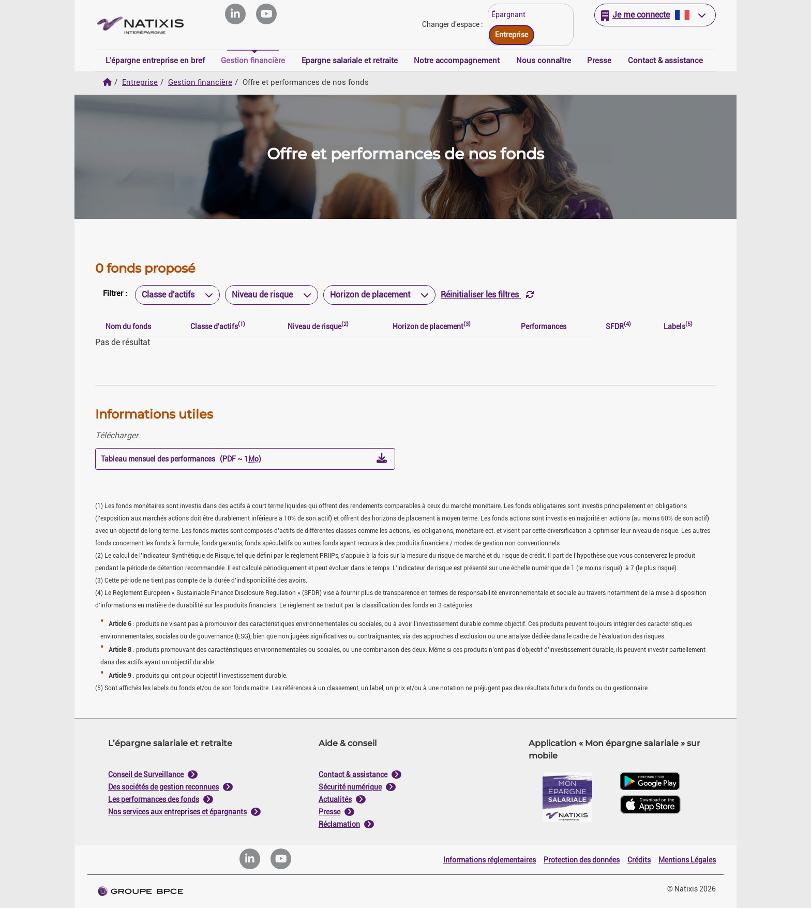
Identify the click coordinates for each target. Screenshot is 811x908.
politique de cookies (343, 534)
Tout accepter (456, 559)
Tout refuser (354, 559)
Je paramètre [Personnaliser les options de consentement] (336, 349)
